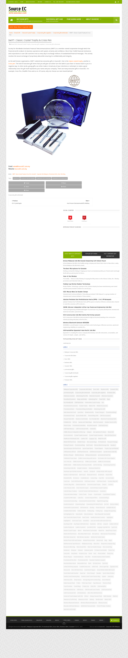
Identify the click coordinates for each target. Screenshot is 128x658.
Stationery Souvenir (92, 232)
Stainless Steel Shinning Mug (95, 580)
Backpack (115, 376)
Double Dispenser (104, 435)
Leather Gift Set (97, 481)
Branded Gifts (99, 386)
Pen (105, 248)
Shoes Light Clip (99, 563)
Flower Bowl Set (107, 445)
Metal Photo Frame (92, 498)
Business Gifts (91, 192)
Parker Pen (104, 534)
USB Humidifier (91, 603)
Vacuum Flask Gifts (92, 274)
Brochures (107, 386)
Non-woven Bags (101, 317)
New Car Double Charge (93, 527)
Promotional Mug (92, 324)
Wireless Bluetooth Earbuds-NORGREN (99, 152)
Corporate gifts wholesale (60, 32)
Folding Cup (108, 452)
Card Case (99, 393)
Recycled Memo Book (110, 553)
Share (30, 176)
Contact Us (48, 2)
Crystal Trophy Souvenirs (94, 307)
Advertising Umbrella (106, 370)
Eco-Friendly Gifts (92, 278)
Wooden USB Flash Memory (94, 635)
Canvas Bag (100, 389)
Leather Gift (107, 310)
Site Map (40, 2)
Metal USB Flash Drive (111, 314)
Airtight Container (92, 373)
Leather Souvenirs (92, 484)
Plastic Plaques (108, 540)
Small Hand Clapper (113, 567)
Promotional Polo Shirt (93, 550)
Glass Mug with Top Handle (94, 461)
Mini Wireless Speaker (93, 507)
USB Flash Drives (102, 291)
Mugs (100, 514)
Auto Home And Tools (93, 261)
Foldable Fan (90, 281)
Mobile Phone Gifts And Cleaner (96, 511)
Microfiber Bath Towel (93, 501)
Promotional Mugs (103, 265)
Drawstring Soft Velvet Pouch (106, 439)
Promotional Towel (92, 268)
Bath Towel (90, 383)
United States (66, 649)
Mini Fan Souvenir (92, 284)
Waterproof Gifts (106, 622)
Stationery (90, 586)
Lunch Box (103, 261)
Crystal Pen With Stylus (93, 425)
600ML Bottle (104, 363)
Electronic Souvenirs (104, 235)
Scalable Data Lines (108, 560)
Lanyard (89, 481)
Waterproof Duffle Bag (93, 622)
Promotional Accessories (94, 251)
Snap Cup (105, 573)
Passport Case (99, 537)
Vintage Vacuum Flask (93, 619)
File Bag (99, 445)
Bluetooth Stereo (99, 383)
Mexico (85, 649)
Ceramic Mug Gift (92, 399)
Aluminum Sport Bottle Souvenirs (96, 376)
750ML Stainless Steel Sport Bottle (96, 366)
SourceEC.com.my (21, 162)
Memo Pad (115, 251)
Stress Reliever (110, 590)
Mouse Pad (90, 514)
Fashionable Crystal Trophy (94, 248)
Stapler (110, 583)
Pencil (106, 537)
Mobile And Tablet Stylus (107, 507)
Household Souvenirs (93, 238)
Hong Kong (13, 649)
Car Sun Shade (91, 393)
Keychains (106, 478)
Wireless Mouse (102, 343)
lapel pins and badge (108, 639)
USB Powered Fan (108, 606)
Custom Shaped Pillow (93, 429)
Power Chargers (91, 265)
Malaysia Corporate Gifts (94, 181)
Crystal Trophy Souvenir (104, 304)
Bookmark (109, 383)
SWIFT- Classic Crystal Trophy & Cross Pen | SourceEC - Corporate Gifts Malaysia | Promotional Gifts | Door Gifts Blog (38, 167)
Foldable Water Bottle (104, 448)
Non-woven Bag (106, 527)
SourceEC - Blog (13, 2)
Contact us (115, 649)
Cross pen (24, 65)
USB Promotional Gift (93, 609)
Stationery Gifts (98, 586)
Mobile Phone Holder (112, 511)
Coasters (89, 406)
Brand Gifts (90, 386)
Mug (96, 514)
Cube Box (103, 425)
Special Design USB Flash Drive (95, 330)
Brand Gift (17, 32)
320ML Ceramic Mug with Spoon (96, 353)
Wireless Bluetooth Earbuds (94, 629)
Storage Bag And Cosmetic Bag (95, 590)
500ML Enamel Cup (92, 360)
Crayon (113, 419)
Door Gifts (90, 188)
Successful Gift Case (54, 19)
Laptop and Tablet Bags (108, 281)
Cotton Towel (105, 419)
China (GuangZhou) (26, 649)
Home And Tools (91, 471)
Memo (103, 491)
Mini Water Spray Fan (109, 504)
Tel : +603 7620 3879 (58, 2)
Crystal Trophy (106, 251)
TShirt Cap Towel (109, 593)
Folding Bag (100, 452)
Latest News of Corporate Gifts (92, 76)
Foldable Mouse (91, 448)
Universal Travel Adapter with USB (96, 616)
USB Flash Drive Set (105, 337)
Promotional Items (104, 255)
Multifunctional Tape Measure (95, 517)
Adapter (89, 301)
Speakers (105, 327)
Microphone (104, 501)
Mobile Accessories (92, 255)
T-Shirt (101, 593)
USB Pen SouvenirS (104, 271)
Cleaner (115, 402)
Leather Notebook (108, 481)
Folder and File (91, 452)
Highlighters (114, 468)
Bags (106, 242)
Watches (112, 619)
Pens (110, 537)
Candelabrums (91, 389)
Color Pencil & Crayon (112, 406)
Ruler (99, 557)
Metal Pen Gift (100, 314)
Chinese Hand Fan (92, 402)
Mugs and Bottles (105, 238)
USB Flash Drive (102, 245)
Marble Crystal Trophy (93, 491)
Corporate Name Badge (93, 419)
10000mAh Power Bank (93, 350)
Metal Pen (105, 494)
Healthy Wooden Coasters (94, 468)
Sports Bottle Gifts (104, 268)
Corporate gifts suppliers (44, 32)
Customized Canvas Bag (93, 432)
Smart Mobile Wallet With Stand (95, 570)
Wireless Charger (91, 343)
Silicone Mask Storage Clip (94, 327)
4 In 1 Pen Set (109, 356)
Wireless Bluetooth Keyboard (95, 632)
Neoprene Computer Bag (101, 521)
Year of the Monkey (93, 99)
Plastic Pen (99, 540)
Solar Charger (114, 573)
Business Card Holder (105, 274)
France (93, 649)
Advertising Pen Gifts (105, 232)
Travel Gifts (100, 242)
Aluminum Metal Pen (104, 373)
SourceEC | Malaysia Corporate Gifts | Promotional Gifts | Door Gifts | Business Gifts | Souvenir (47, 655)
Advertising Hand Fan (93, 370)
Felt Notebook (91, 445)
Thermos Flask (101, 596)
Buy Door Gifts (29, 19)
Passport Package (92, 320)
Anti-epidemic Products (99, 301)
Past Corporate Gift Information (114, 76)
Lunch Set (103, 488)
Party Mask (90, 537)
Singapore (39, 649)
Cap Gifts (107, 389)
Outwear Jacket (104, 530)
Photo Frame (90, 287)
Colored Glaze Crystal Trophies (95, 409)
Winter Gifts (99, 626)
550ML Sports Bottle (104, 360)
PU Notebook (111, 317)
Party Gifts (111, 534)
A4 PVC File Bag (111, 366)
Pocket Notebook (92, 544)
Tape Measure (91, 596)
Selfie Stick (90, 563)
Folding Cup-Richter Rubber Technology (99, 107)
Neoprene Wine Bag (92, 524)
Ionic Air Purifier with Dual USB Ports (97, 475)
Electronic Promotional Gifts (106, 278)
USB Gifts (106, 599)
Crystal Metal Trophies (102, 422)
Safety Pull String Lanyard (94, 560)
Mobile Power (91, 317)
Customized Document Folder (110, 432)
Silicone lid (90, 567)
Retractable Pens (91, 557)
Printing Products (103, 320)
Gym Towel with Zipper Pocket (95, 465)
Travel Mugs (90, 599)
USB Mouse (113, 603)
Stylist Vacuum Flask (92, 593)
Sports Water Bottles (99, 576)
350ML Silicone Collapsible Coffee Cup (105, 297)
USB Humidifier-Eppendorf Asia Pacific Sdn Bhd (102, 160)
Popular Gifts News (103, 76)
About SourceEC (30, 2)
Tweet (15, 176)
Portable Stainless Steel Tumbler (96, 547)
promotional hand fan (106, 347)
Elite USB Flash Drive (108, 307)
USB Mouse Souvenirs (93, 340)
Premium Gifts (91, 209)
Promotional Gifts (106, 550)
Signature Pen (109, 563)
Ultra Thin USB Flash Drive (94, 612)
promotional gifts (92, 199)
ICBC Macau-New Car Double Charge (98, 115)
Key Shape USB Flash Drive (94, 478)
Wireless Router (109, 632)
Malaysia (48, 649)
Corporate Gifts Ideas (93, 185)
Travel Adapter (91, 333)
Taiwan (101, 649)
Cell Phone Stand (103, 396)
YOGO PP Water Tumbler (94, 639)
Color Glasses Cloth (99, 406)
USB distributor (104, 609)
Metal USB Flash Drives (105, 498)
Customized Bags (106, 429)
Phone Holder (90, 540)
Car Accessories (91, 304)
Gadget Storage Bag (92, 455)
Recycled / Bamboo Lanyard (94, 553)
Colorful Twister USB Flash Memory (97, 416)
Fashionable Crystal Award (110, 442)
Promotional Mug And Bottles (95, 258)
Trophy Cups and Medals (104, 333)
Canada (77, 649)
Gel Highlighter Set (105, 455)
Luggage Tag (90, 314)
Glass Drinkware (99, 458)
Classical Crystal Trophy (28, 32)
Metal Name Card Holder (94, 494)
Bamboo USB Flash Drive (110, 379)
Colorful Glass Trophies (93, 412)
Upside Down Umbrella (107, 340)
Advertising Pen (91, 242)
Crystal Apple (90, 422)
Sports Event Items (111, 330)
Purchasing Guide (74, 19)
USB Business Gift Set (93, 337)
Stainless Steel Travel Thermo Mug (96, 583)
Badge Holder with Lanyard (94, 379)
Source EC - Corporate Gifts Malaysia (109, 655)
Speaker (89, 576)
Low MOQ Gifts (103, 484)
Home (21, 2)
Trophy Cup (98, 599)
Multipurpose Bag (110, 517)
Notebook (115, 527)
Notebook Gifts (112, 261)
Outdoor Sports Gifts (104, 284)
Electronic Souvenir (92, 235)
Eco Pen (89, 442)
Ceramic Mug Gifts (103, 399)
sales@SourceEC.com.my (73, 2)
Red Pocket (101, 324)
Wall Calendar (104, 619)
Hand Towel (108, 465)
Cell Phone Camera (92, 396)
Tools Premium (110, 596)
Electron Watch (97, 442)
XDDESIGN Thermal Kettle (111, 635)
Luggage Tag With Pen (93, 488)
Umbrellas (90, 297)
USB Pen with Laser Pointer (94, 606)
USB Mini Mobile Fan (102, 603)
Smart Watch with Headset (94, 573)
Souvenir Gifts (91, 195)
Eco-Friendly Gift (91, 245)
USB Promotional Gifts (105, 294)
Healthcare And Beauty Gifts (94, 310)
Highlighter (106, 468)
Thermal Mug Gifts (92, 271)
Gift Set (98, 281)
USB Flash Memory (92, 294)
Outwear (96, 530)
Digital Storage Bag (92, 435)
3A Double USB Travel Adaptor (95, 356)
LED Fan (112, 478)
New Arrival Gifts (104, 524)
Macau (57, 649)
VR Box (109, 616)
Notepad (89, 530)
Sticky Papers (108, 586)
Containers (111, 416)
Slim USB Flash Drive (100, 567)
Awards (109, 376)
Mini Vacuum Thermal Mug (94, 504)
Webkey (115, 622)
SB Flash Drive (106, 557)
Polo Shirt (101, 544)
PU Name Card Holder (93, 534)
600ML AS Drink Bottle (93, 363)
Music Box (90, 521)
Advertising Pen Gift (110, 258)
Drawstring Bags (91, 439)
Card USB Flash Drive (110, 393)
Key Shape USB (113, 475)
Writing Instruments (92, 347)
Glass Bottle (90, 458)
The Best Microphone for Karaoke (98, 92)
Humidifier (101, 471)
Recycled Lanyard (92, 291)
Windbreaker (90, 626)
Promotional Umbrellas (102, 287)
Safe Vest (114, 557)
